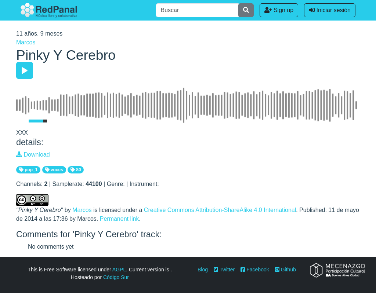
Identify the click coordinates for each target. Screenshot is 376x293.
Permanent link (119, 219)
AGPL (119, 269)
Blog (203, 269)
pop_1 (28, 169)
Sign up (278, 10)
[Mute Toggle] (21, 121)
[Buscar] (197, 10)
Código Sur (116, 277)
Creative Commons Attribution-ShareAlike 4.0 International (220, 210)
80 (75, 169)
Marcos (25, 42)
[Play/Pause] (24, 70)
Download (33, 154)
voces (54, 169)
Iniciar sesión (330, 10)
